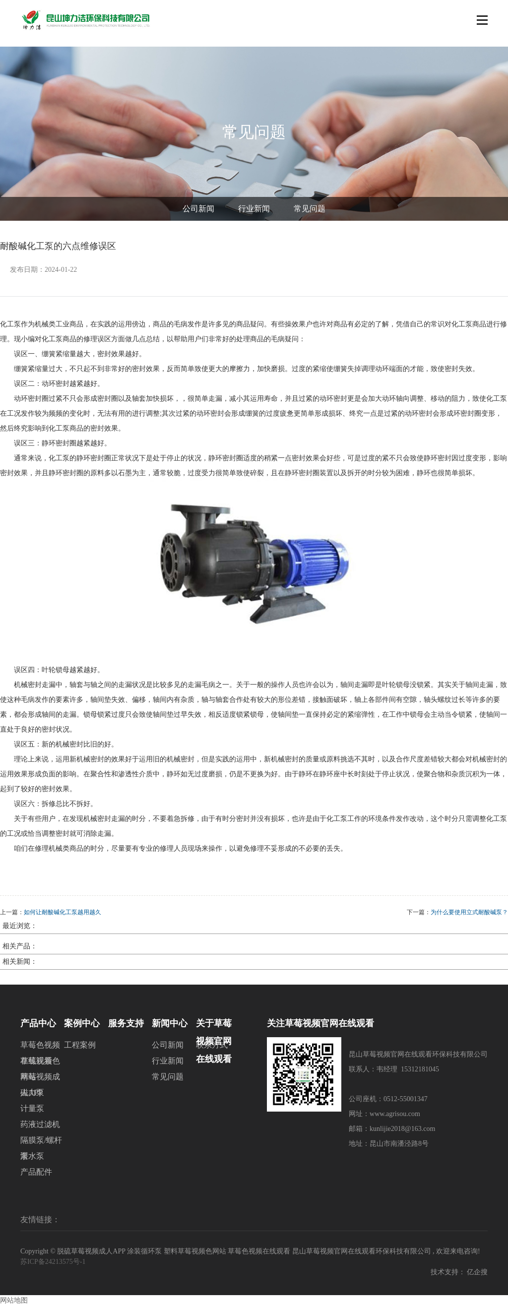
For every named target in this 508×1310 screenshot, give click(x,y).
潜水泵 (32, 1160)
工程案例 (80, 1049)
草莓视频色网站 (40, 1067)
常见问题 (309, 213)
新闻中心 (170, 1028)
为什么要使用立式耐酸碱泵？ (469, 916)
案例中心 (82, 1028)
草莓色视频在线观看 (40, 1051)
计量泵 (32, 1113)
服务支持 (126, 1028)
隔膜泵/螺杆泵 (41, 1146)
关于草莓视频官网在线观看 (214, 1030)
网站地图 (14, 1305)
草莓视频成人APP (40, 1083)
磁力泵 (32, 1097)
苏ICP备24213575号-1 (52, 1266)
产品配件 (36, 1176)
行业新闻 (254, 213)
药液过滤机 (40, 1128)
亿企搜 (477, 1276)
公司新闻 (198, 213)
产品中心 (38, 1028)
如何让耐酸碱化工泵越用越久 (62, 916)
